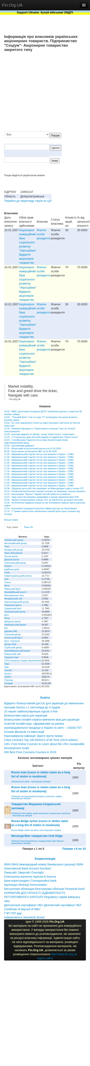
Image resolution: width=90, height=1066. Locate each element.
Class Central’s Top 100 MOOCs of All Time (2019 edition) (41, 740)
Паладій (8, 683)
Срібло (7, 677)
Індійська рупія (11, 569)
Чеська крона (11, 556)
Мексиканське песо (14, 595)
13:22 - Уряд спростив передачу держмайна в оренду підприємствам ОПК (41, 497)
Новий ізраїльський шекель (18, 576)
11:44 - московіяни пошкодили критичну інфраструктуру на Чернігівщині (40, 508)
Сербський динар (13, 647)
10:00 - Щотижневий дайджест (19, 445)
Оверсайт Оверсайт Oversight (24, 872)
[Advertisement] (47, 92)
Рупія (7, 572)
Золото (7, 673)
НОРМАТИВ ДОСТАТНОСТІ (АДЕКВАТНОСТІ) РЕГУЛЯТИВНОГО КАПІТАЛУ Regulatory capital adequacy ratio (42, 897)
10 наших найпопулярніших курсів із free (31, 711)
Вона (6, 585)
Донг (6, 615)
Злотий (7, 670)
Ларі (6, 667)
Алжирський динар (13, 540)
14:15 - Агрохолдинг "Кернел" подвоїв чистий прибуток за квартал (37, 494)
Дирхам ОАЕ (10, 631)
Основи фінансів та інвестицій (24, 731)
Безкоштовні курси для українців (25, 715)
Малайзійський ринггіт (15, 592)
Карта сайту (45, 958)
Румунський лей (12, 654)
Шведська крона (12, 621)
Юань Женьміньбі (13, 553)
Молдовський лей (13, 598)
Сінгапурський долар (14, 611)
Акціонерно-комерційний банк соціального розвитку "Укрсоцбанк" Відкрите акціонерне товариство (27, 246)
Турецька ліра (11, 657)
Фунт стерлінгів (12, 641)
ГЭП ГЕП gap (13, 913)
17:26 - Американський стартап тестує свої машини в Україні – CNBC (39, 454)
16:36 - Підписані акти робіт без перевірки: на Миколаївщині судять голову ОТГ (44, 488)
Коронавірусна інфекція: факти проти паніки (33, 735)
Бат (6, 628)
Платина (8, 680)
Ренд (6, 618)
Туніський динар (12, 634)
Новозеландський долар (16, 602)
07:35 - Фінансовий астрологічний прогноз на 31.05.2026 (32, 448)
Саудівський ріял (12, 608)
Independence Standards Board (24, 917)
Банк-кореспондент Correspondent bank (30, 880)
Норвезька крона (12, 605)
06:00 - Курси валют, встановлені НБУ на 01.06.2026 (30, 451)
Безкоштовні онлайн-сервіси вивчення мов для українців (41, 719)
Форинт (8, 566)
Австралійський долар (15, 543)
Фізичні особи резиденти (44, 234)
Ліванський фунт (12, 589)
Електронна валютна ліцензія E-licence (30, 876)
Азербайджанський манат (17, 650)
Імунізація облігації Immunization (25, 884)
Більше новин (11, 520)
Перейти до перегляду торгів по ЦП (28, 200)
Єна (6, 579)
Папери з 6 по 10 (74, 848)
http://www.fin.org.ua (64, 954)
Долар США (10, 644)
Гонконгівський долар (15, 563)
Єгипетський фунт (13, 637)
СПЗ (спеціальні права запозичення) (22, 660)
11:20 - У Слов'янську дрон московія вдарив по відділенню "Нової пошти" (41, 437)
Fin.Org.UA (12, 5)
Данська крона (11, 559)
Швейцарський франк (15, 624)
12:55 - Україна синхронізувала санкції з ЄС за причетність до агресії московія (43, 500)
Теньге (7, 582)
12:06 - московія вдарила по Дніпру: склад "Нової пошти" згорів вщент (39, 434)
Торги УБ (28, 527)
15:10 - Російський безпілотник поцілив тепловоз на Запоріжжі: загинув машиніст (45, 491)
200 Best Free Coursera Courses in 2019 (30, 752)
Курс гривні (12, 527)
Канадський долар (13, 549)
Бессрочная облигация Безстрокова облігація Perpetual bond (44, 888)
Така (6, 546)
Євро (6, 664)
